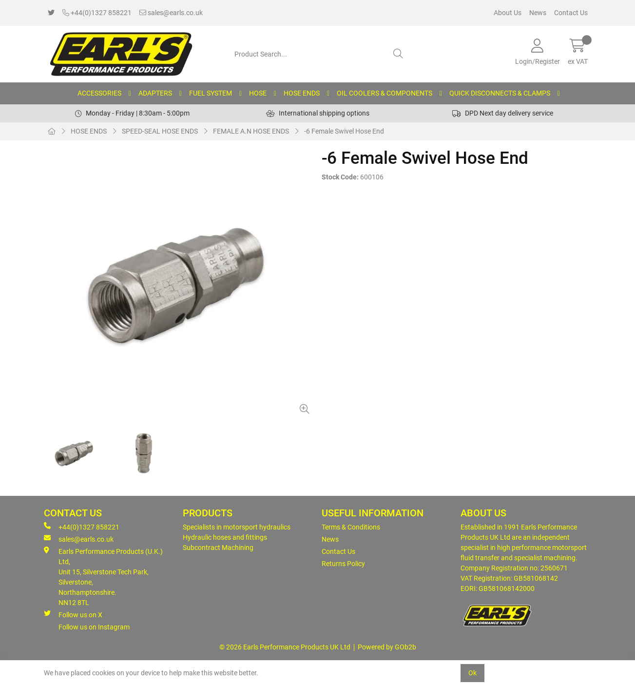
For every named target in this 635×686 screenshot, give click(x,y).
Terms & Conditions (351, 527)
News (537, 13)
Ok (472, 673)
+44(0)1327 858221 (97, 13)
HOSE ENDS (302, 93)
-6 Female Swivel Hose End (344, 131)
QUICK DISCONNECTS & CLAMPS (499, 93)
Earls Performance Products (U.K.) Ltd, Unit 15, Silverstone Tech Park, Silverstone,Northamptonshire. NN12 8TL (103, 577)
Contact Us (571, 13)
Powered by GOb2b (387, 647)
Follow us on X (73, 614)
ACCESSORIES (99, 93)
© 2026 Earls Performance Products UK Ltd (284, 647)
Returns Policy (343, 564)
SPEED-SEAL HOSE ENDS (160, 131)
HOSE (258, 93)
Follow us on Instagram (94, 627)
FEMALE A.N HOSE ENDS (251, 131)
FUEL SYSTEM (210, 93)
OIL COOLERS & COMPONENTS (384, 93)
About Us (507, 13)
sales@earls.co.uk (171, 13)
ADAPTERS (155, 93)
